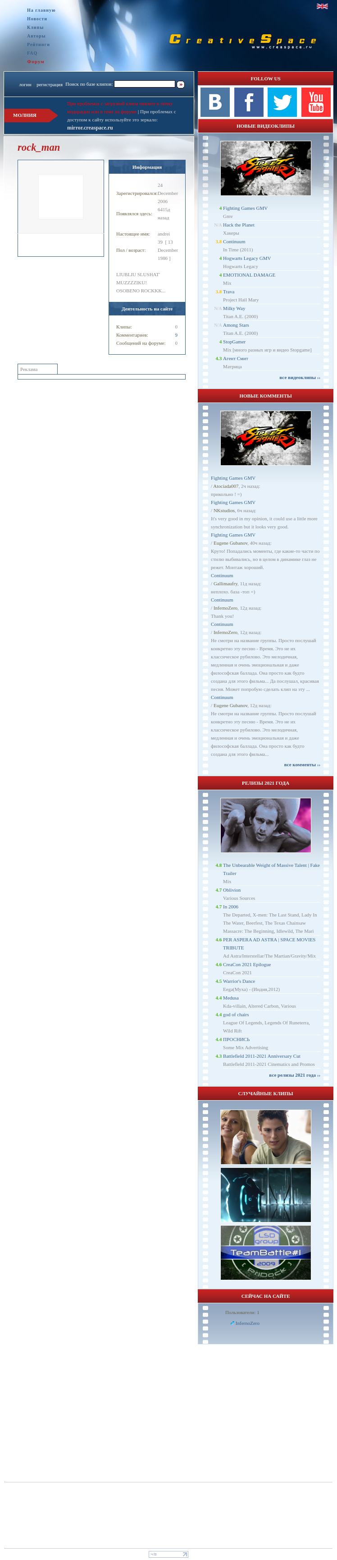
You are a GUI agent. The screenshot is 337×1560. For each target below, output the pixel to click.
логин (25, 84)
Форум (36, 61)
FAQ (32, 53)
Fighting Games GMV (245, 208)
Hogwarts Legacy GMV (247, 258)
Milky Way (234, 308)
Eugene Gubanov (230, 543)
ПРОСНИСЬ (236, 1039)
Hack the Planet (239, 224)
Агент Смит (235, 358)
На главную (41, 10)
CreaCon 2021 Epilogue (247, 964)
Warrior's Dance (239, 981)
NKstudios (224, 510)
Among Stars (236, 325)
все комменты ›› (302, 764)
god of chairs (236, 1014)
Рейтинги (38, 44)
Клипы (35, 27)
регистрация (49, 84)
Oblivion (232, 890)
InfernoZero (225, 608)
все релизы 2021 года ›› (294, 1075)
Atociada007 (225, 486)
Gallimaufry (225, 583)
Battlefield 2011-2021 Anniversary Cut (262, 1056)
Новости (37, 18)
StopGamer (234, 341)
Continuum (234, 241)
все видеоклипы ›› (299, 377)
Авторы (36, 35)
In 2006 (230, 906)
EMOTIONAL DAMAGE (249, 275)
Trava (228, 291)
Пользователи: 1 (242, 1312)
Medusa (231, 997)
